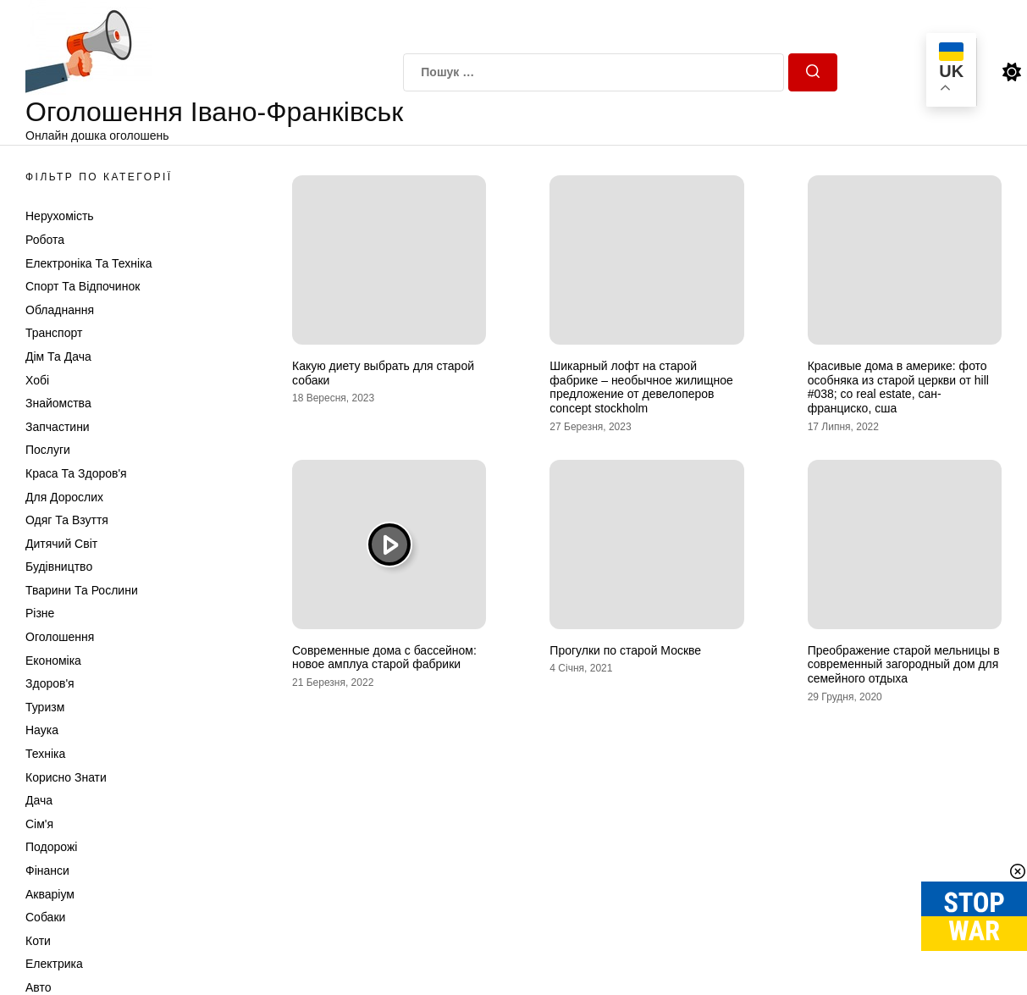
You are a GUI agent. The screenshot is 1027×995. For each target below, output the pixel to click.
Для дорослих (64, 497)
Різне (39, 613)
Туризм (44, 707)
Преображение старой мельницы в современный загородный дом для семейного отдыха (904, 665)
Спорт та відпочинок (82, 286)
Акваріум (50, 894)
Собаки (45, 917)
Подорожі (51, 847)
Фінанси (47, 870)
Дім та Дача (58, 356)
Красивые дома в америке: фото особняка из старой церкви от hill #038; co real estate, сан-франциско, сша (898, 387)
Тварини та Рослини (81, 590)
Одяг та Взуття (66, 520)
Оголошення (59, 637)
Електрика (54, 963)
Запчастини (57, 427)
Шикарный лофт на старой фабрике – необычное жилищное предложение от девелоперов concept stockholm (640, 387)
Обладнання (59, 310)
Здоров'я (50, 683)
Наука (41, 730)
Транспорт (53, 333)
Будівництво (58, 566)
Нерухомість (59, 216)
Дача (38, 800)
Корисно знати (66, 777)
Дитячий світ (61, 543)
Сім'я (39, 824)
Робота (44, 239)
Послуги (47, 449)
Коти (38, 941)
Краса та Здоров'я (76, 473)
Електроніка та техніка (88, 263)
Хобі (37, 380)
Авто (38, 987)
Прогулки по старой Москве (625, 650)
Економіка (53, 660)
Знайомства (58, 403)
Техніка (45, 753)
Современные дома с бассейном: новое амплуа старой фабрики (384, 658)
